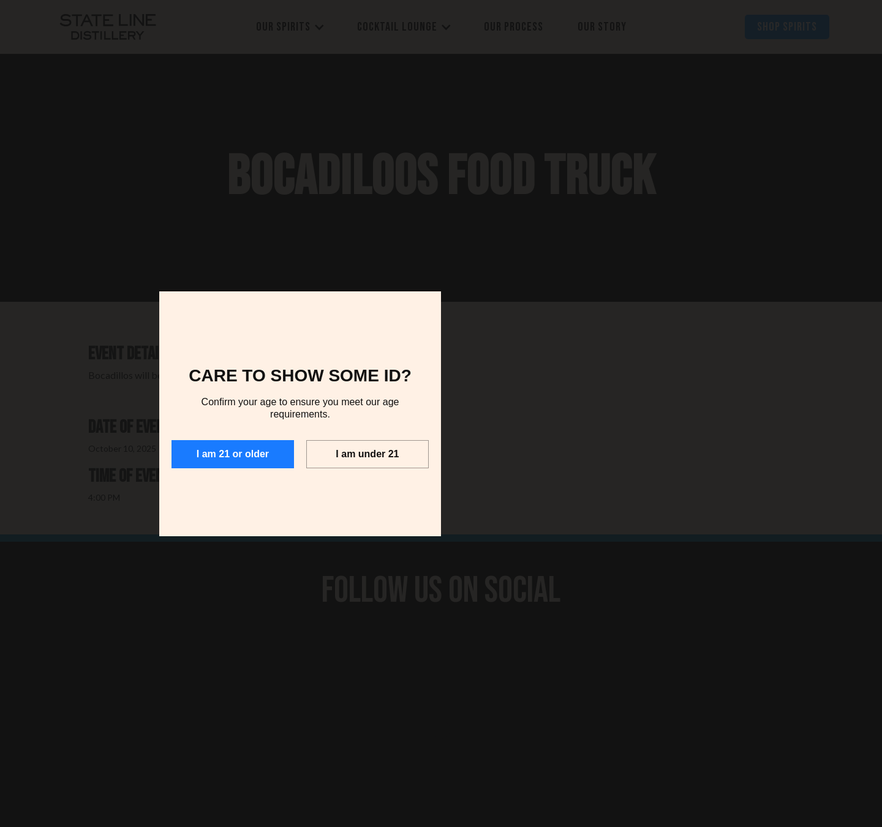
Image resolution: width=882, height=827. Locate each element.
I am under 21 (367, 454)
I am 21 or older (233, 454)
